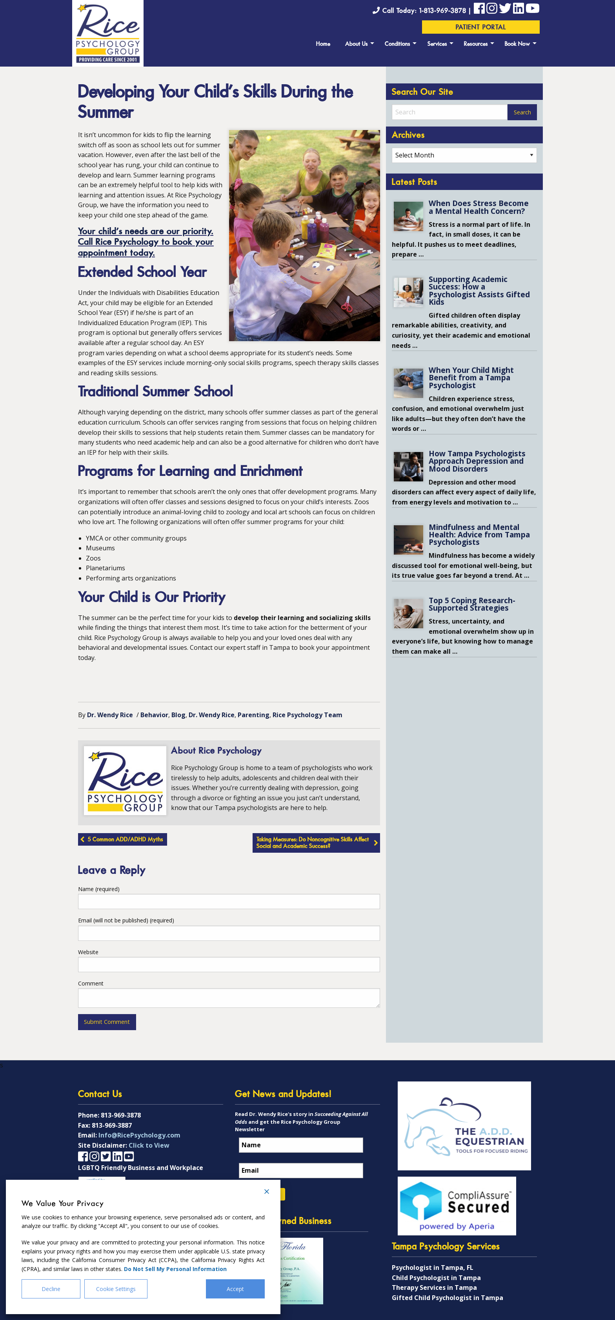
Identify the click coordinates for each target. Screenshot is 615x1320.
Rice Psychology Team (307, 715)
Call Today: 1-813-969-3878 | (423, 11)
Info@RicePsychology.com (139, 1135)
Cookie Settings (116, 1289)
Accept (235, 1289)
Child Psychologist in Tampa (436, 1277)
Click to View (149, 1145)
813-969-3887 (112, 1125)
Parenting (253, 715)
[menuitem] (323, 43)
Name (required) (99, 889)
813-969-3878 (121, 1115)
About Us (356, 44)
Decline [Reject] (51, 1289)
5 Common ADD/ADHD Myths (125, 840)
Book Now (517, 44)
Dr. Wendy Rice (110, 715)
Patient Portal (481, 28)
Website (88, 952)
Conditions (397, 44)
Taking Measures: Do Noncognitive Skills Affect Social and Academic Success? (313, 843)
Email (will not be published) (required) (126, 920)
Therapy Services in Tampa (434, 1287)
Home (323, 44)
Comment (91, 983)
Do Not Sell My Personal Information (175, 1269)
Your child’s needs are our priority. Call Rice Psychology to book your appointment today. (146, 242)
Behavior (154, 715)
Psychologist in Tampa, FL (432, 1267)
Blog (178, 715)
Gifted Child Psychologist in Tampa (447, 1297)
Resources (476, 44)
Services (437, 44)
